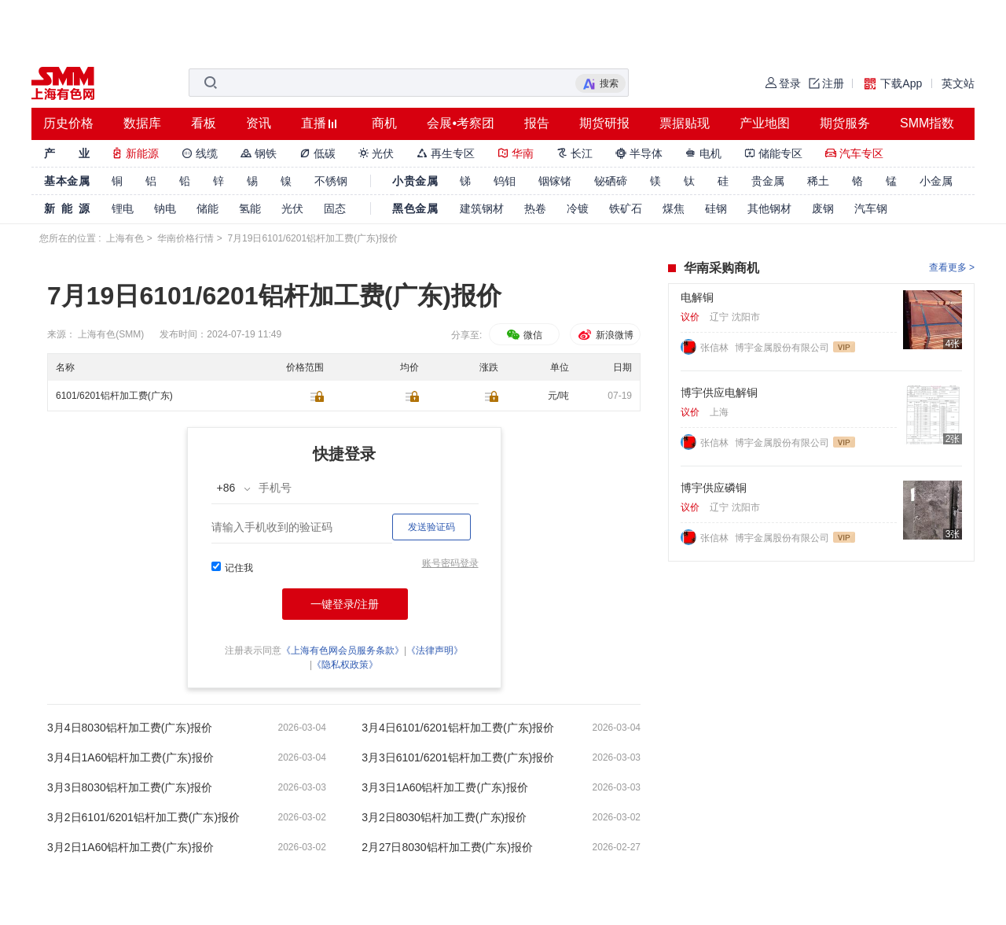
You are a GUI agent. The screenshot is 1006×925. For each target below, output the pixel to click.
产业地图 (765, 123)
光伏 (376, 153)
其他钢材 (769, 208)
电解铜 (697, 297)
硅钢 (716, 208)
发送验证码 (431, 527)
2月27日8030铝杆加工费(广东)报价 (447, 847)
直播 (313, 123)
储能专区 (773, 153)
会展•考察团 (460, 123)
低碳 (317, 153)
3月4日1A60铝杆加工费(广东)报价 (130, 757)
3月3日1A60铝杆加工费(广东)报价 (445, 787)
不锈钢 (330, 181)
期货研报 (604, 123)
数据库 (142, 123)
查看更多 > (952, 267)
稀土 (818, 181)
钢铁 (258, 153)
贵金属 (767, 181)
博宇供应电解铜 (719, 392)
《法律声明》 (434, 650)
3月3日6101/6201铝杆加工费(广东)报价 (458, 757)
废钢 (823, 208)
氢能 (250, 208)
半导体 (639, 153)
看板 (203, 123)
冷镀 (578, 208)
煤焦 (674, 208)
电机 (703, 153)
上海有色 (125, 238)
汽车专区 (854, 153)
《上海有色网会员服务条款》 (342, 650)
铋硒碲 (610, 181)
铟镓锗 (554, 181)
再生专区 (446, 153)
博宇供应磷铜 (714, 487)
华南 (515, 153)
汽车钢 (870, 208)
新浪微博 (605, 335)
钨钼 (505, 181)
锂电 (123, 208)
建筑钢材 (482, 208)
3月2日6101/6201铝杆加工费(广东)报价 (143, 817)
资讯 (258, 123)
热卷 (535, 208)
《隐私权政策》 (345, 664)
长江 (574, 153)
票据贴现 (684, 123)
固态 (335, 208)
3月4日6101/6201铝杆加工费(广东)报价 (458, 727)
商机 (384, 123)
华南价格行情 (185, 238)
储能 (207, 208)
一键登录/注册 (345, 604)
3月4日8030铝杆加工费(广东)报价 (129, 727)
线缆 (200, 153)
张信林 (715, 347)
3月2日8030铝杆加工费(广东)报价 (444, 817)
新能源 (135, 153)
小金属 (936, 181)
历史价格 (68, 123)
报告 (536, 123)
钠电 (165, 208)
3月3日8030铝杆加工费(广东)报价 (129, 787)
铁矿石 (625, 208)
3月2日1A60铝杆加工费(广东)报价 (130, 847)
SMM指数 (927, 123)
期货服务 (845, 123)
